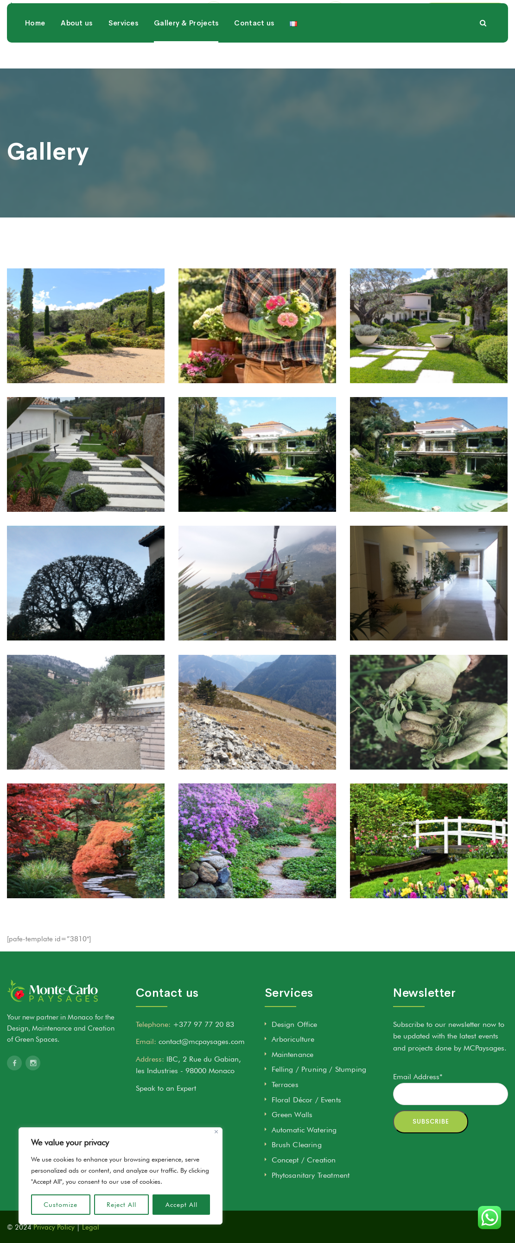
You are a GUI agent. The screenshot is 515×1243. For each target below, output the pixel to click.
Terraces (285, 1084)
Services (123, 65)
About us (76, 65)
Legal (90, 1227)
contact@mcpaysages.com (269, 27)
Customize (60, 1204)
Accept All (181, 1204)
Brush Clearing (297, 1144)
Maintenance (293, 1054)
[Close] (216, 1132)
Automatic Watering (304, 1129)
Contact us (254, 65)
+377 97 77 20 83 (379, 27)
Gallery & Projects (186, 65)
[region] (121, 1175)
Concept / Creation (304, 1160)
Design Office (295, 1024)
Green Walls (292, 1114)
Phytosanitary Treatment (311, 1175)
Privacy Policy (54, 1227)
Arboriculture (293, 1039)
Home (35, 65)
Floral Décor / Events (306, 1099)
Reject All (121, 1204)
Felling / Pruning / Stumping (319, 1069)
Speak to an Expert (166, 1088)
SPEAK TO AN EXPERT (465, 22)
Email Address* (418, 1076)
